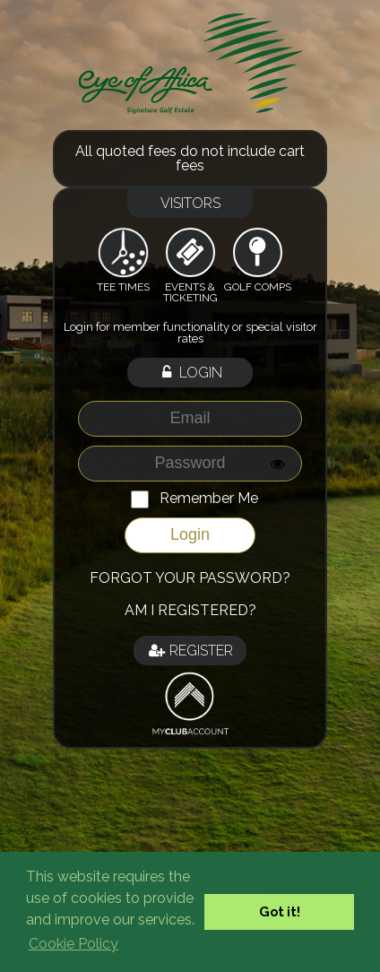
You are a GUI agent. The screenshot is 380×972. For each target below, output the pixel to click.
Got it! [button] (279, 911)
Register (190, 650)
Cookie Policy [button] (73, 943)
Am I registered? (190, 610)
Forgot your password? (190, 577)
